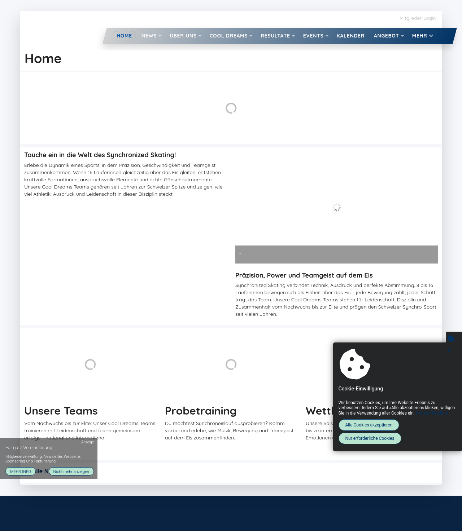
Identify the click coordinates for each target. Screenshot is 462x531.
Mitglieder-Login (418, 18)
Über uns (183, 35)
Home (124, 35)
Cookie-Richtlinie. (431, 413)
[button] (159, 36)
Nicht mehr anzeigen (71, 470)
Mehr (422, 35)
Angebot (386, 35)
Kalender (351, 35)
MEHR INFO (20, 470)
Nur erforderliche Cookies (368, 438)
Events (313, 35)
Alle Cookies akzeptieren (368, 425)
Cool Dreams (229, 35)
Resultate (275, 35)
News (149, 35)
